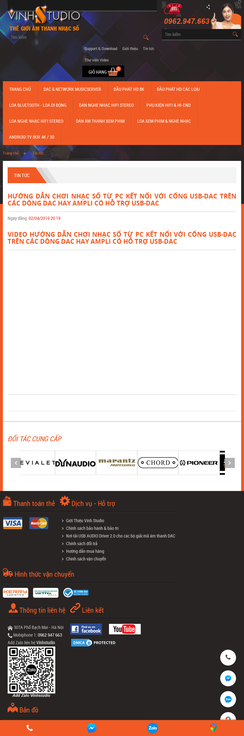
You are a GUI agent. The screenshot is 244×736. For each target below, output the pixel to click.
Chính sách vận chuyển (86, 559)
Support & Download (101, 48)
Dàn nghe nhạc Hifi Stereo (106, 105)
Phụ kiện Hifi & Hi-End (168, 105)
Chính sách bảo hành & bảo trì (92, 528)
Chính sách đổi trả (82, 543)
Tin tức (148, 48)
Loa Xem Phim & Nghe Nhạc (164, 121)
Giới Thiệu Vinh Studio (85, 520)
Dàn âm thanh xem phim (100, 121)
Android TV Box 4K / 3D (31, 137)
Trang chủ (20, 89)
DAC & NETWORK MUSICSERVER (72, 89)
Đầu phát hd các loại (178, 89)
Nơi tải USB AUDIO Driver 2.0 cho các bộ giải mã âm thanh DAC (120, 536)
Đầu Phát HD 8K (129, 89)
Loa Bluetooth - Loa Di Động (37, 105)
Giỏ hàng (98, 72)
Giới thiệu (130, 48)
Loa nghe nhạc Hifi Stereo (36, 121)
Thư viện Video (97, 60)
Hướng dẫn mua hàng (85, 551)
